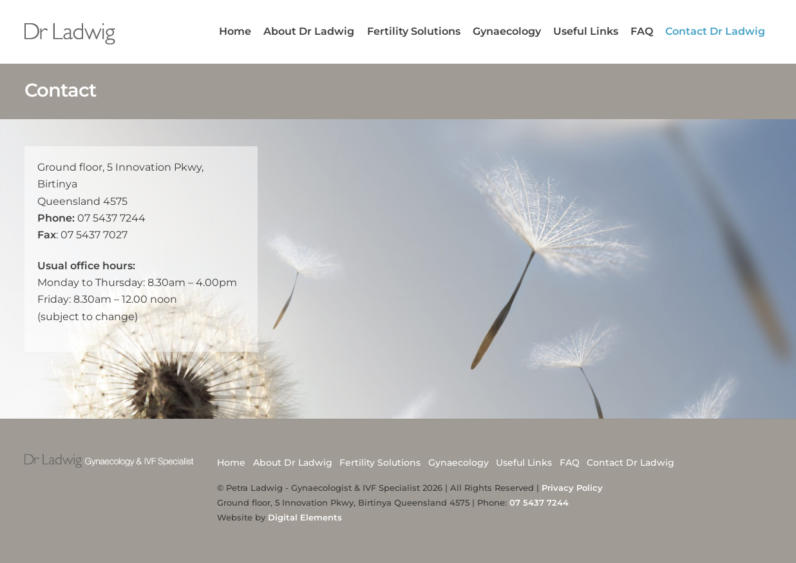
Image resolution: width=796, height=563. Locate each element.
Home (235, 31)
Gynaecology (507, 31)
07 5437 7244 (539, 502)
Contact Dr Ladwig (715, 31)
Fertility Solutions (413, 31)
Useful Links (585, 31)
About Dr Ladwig (308, 31)
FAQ (641, 31)
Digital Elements (305, 517)
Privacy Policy (572, 487)
